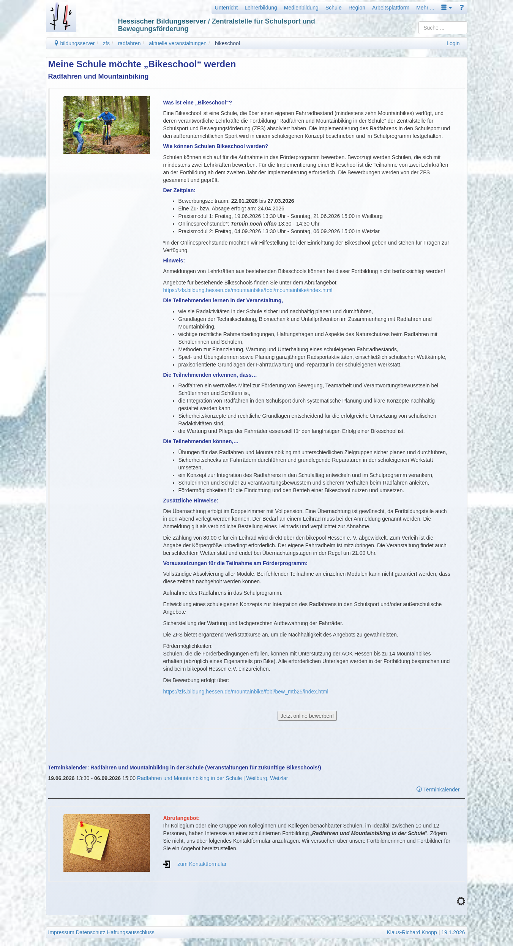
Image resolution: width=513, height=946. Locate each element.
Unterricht (226, 8)
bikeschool (227, 43)
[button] (446, 7)
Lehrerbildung (261, 8)
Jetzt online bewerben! (307, 716)
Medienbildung (301, 8)
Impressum (61, 932)
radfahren (129, 43)
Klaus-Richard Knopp (412, 932)
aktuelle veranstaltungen (178, 43)
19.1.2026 (453, 932)
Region (357, 8)
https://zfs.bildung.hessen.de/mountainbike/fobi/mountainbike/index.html (248, 290)
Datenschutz (91, 932)
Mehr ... (425, 8)
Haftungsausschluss (130, 932)
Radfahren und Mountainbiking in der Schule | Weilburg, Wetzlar (212, 778)
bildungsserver (74, 43)
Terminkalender (438, 789)
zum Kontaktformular (201, 864)
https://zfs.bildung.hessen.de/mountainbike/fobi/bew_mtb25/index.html (245, 692)
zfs (106, 43)
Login (453, 43)
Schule (333, 8)
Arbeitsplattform (390, 8)
